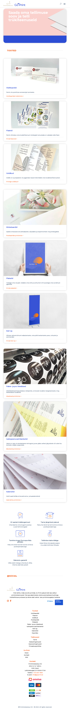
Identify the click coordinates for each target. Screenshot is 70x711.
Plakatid (35, 622)
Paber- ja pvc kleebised (35, 624)
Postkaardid (35, 620)
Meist (26, 653)
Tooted (35, 611)
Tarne (35, 640)
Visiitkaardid (35, 613)
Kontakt (26, 655)
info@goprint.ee (37, 675)
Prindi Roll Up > (11, 341)
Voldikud (35, 618)
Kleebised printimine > (13, 396)
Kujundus (35, 633)
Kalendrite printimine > (14, 500)
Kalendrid (35, 631)
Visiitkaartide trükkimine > (15, 96)
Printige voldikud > (12, 181)
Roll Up (35, 629)
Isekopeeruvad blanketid (35, 626)
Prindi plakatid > (11, 288)
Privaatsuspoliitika (35, 646)
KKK (26, 657)
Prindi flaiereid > (11, 139)
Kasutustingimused (35, 644)
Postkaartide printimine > (14, 235)
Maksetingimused (35, 642)
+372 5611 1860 (38, 673)
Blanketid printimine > (13, 449)
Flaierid (35, 615)
